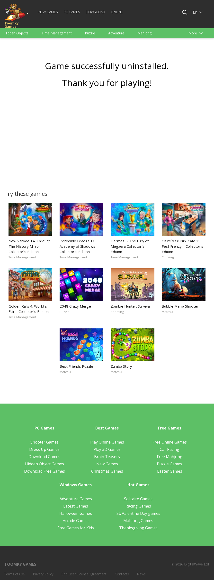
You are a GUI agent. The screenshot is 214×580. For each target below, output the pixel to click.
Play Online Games (107, 442)
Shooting (117, 312)
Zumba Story (121, 366)
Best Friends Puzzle (76, 366)
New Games (48, 12)
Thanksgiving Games (138, 528)
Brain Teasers (107, 456)
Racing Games (138, 506)
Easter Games (169, 471)
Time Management (57, 33)
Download (95, 12)
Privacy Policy (43, 574)
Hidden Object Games (44, 464)
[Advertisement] (107, 137)
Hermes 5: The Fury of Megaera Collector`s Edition (130, 246)
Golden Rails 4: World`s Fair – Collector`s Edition (29, 309)
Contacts (122, 574)
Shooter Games (44, 442)
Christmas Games (107, 471)
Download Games (44, 456)
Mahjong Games (138, 520)
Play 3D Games (107, 449)
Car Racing (169, 449)
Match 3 (167, 312)
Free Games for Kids (75, 528)
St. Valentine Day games (138, 513)
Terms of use (14, 574)
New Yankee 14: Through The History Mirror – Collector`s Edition (30, 246)
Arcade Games (76, 520)
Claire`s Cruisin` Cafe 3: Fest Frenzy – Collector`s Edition (182, 246)
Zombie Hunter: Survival (131, 306)
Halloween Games (75, 513)
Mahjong (144, 33)
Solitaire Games (138, 498)
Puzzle (90, 33)
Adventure (116, 33)
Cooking (168, 257)
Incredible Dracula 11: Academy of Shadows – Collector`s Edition (79, 246)
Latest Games (75, 506)
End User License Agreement (84, 574)
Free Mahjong (169, 456)
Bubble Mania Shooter (180, 306)
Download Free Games (44, 471)
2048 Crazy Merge (75, 306)
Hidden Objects (16, 33)
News (141, 574)
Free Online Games (169, 442)
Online (117, 12)
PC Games (72, 12)
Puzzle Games (169, 464)
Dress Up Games (44, 449)
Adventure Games (76, 498)
